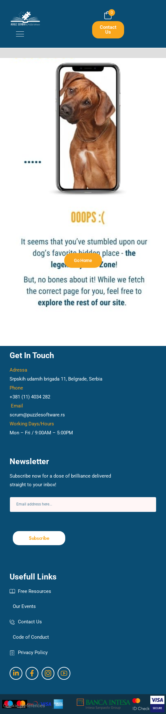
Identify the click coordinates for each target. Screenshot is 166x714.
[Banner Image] (83, 260)
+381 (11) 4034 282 (30, 397)
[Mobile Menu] (17, 34)
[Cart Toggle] (108, 15)
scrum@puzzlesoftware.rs (37, 415)
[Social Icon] (16, 673)
